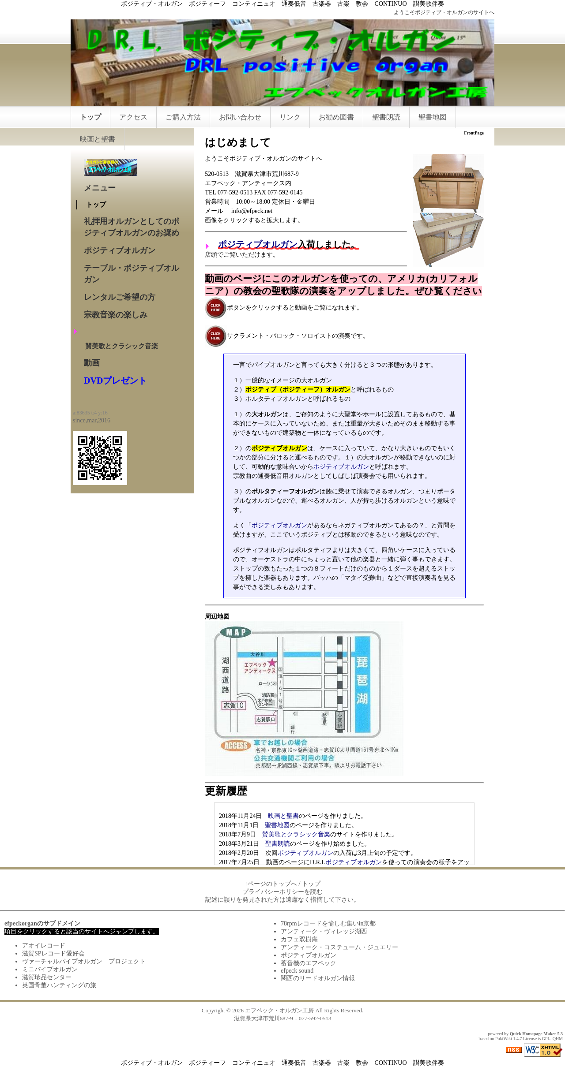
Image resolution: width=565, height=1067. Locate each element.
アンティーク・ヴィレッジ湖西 (324, 931)
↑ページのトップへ (271, 883)
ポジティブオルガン (258, 244)
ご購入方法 (183, 117)
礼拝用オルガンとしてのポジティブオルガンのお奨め (131, 227)
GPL (546, 1038)
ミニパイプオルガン (50, 969)
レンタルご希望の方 (119, 297)
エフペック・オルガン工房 (279, 1010)
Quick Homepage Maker (533, 1033)
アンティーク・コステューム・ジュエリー (339, 947)
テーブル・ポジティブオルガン (131, 274)
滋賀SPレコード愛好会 (53, 953)
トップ (90, 117)
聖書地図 (432, 117)
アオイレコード (43, 945)
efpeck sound (297, 970)
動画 (92, 362)
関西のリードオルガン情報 (318, 978)
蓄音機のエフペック (308, 963)
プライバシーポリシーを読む (282, 891)
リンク (290, 117)
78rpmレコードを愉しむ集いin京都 (328, 923)
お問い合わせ (240, 117)
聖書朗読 (386, 117)
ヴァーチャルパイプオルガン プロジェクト (84, 961)
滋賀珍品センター (47, 977)
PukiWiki (503, 1038)
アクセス (133, 117)
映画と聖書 (97, 139)
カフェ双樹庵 (299, 939)
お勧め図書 (336, 117)
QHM (558, 1038)
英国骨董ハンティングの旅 (59, 985)
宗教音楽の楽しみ (115, 314)
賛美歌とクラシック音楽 (296, 834)
